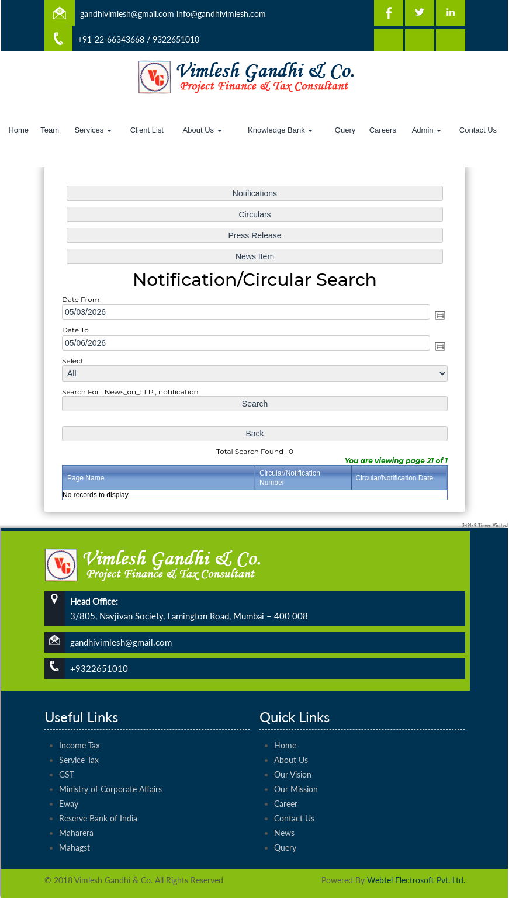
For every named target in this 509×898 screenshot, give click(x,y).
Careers (382, 130)
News (284, 812)
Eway (68, 783)
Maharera (76, 812)
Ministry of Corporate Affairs (110, 768)
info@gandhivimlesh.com (221, 14)
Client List (147, 130)
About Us (202, 130)
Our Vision (292, 753)
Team (49, 130)
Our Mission (296, 768)
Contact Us (478, 130)
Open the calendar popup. (433, 316)
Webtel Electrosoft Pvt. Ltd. (416, 880)
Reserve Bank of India (98, 797)
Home (18, 130)
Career (285, 783)
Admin (426, 130)
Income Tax (79, 724)
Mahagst (74, 826)
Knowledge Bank (280, 130)
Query (345, 130)
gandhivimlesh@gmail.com (127, 14)
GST (66, 753)
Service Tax (79, 739)
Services (92, 130)
